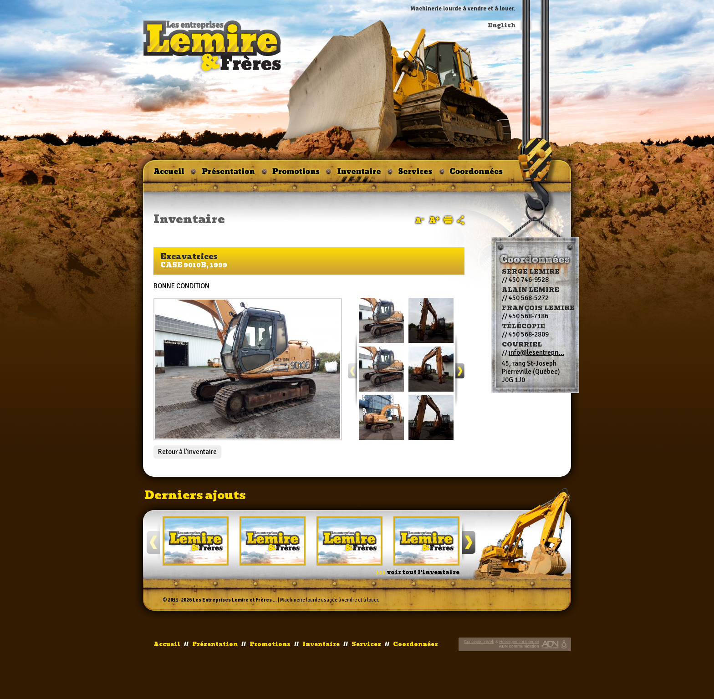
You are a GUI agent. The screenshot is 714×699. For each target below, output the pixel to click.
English (501, 25)
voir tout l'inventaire (423, 572)
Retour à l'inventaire (187, 452)
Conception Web (479, 641)
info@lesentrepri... (536, 352)
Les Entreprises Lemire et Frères (232, 600)
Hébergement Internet (519, 641)
